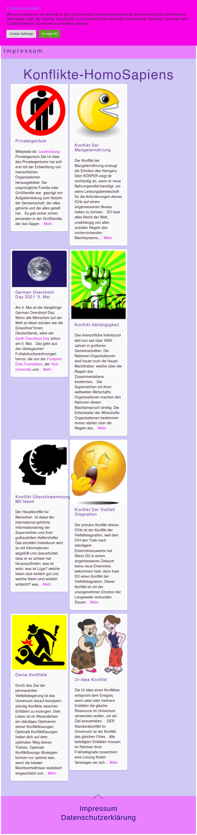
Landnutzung (49, 152)
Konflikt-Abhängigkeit (97, 325)
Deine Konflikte (31, 675)
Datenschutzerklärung (98, 817)
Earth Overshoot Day (32, 339)
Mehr (48, 224)
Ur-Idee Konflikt (91, 680)
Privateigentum (30, 141)
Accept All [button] (49, 34)
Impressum (24, 51)
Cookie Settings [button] (21, 34)
